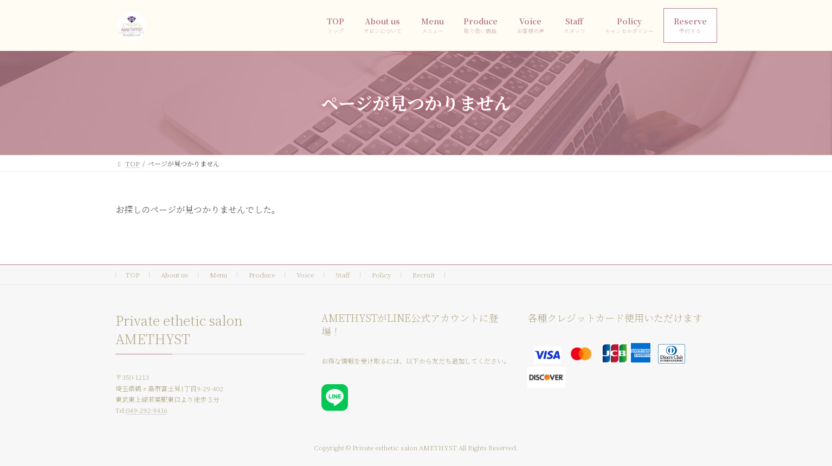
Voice (305, 274)
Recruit (423, 274)
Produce (262, 274)
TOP (132, 274)
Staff (343, 274)
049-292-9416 (146, 410)
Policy (381, 274)
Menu (218, 274)
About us (174, 274)
